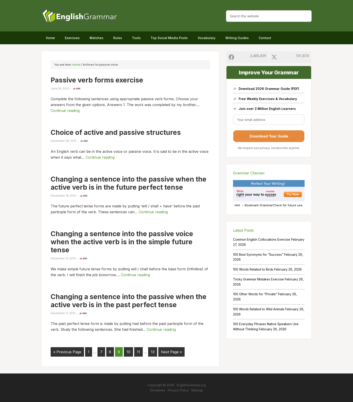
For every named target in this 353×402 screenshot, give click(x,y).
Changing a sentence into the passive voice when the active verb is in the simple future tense (122, 242)
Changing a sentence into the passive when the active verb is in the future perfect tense (128, 183)
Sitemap (197, 390)
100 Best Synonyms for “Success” (258, 254)
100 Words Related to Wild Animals (258, 309)
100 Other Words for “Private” (255, 294)
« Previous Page (67, 352)
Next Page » (171, 352)
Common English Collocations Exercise (261, 239)
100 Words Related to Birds (253, 269)
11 (138, 352)
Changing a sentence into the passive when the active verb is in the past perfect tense (128, 301)
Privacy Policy (178, 390)
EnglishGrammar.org (191, 385)
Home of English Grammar (79, 15)
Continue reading (65, 110)
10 (128, 352)
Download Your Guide (269, 136)
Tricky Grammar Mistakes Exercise (258, 279)
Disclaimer (157, 390)
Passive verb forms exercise (97, 80)
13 (152, 352)
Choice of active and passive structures (116, 132)
